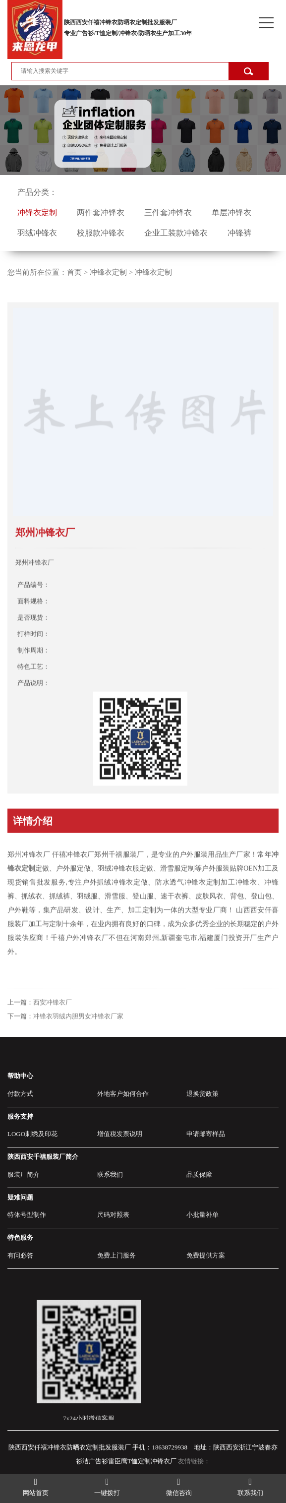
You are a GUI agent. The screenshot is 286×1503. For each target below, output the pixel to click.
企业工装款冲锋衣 (176, 233)
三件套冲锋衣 (168, 212)
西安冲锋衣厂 (52, 1017)
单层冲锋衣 (231, 212)
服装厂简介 (23, 1174)
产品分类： (37, 192)
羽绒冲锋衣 (37, 233)
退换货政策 (202, 1093)
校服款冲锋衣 (100, 233)
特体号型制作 (26, 1214)
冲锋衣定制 (37, 212)
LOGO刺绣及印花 (32, 1134)
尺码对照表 (113, 1214)
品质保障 (199, 1174)
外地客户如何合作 (123, 1093)
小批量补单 (202, 1214)
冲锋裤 (239, 233)
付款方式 (20, 1093)
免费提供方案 (205, 1255)
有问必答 (20, 1255)
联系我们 (110, 1174)
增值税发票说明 (119, 1134)
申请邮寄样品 (205, 1134)
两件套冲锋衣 (100, 212)
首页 (74, 272)
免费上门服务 (116, 1255)
